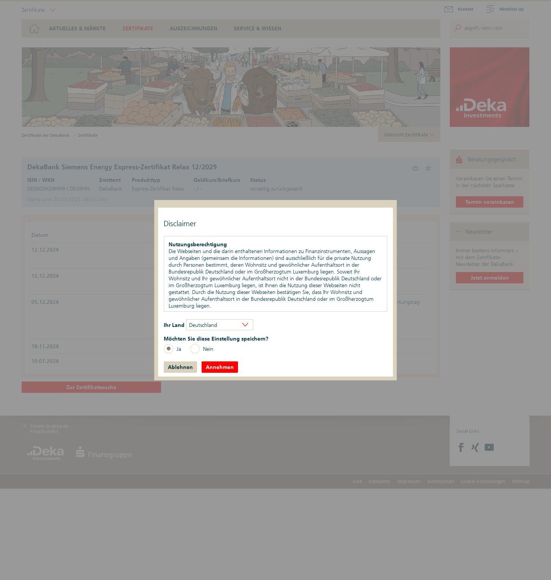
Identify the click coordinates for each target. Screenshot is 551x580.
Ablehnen (180, 367)
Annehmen (220, 367)
